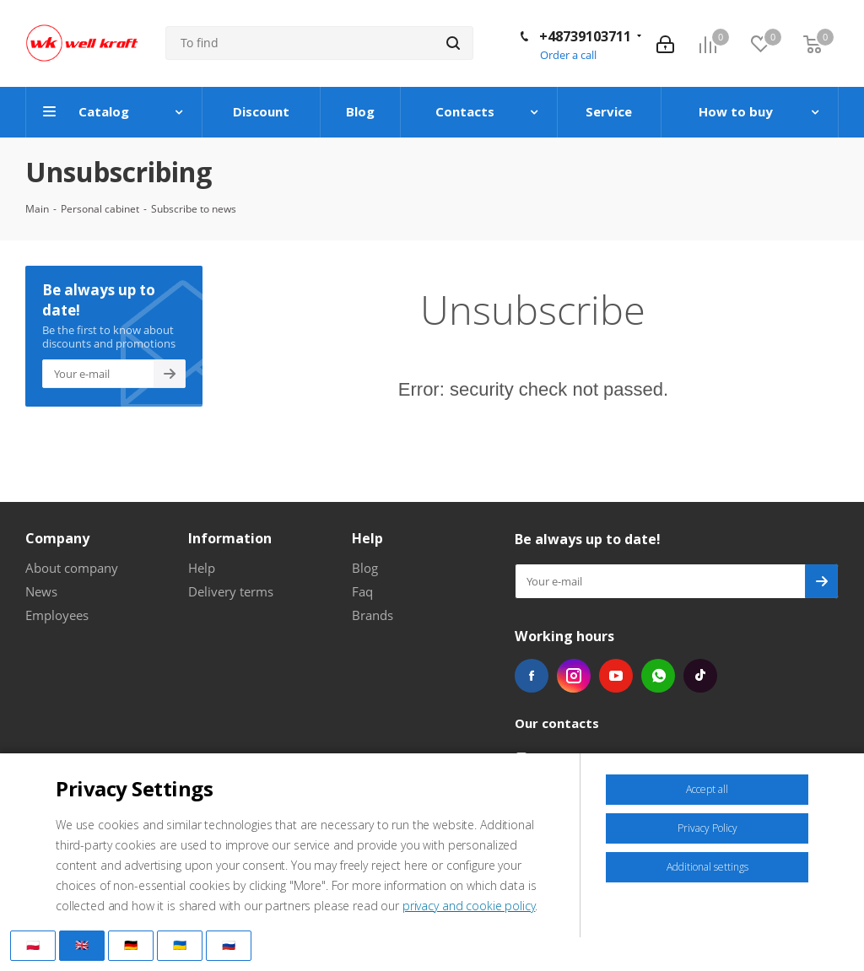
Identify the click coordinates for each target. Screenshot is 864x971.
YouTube (616, 676)
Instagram (574, 676)
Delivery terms (230, 591)
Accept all (707, 789)
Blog (365, 567)
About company (71, 567)
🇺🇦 (179, 944)
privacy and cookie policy (469, 906)
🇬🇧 (82, 944)
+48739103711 (585, 36)
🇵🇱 (33, 944)
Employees (57, 615)
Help (201, 567)
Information (230, 538)
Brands (372, 615)
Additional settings (707, 867)
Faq (362, 591)
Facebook (531, 676)
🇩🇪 (131, 944)
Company (57, 538)
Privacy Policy (707, 828)
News (41, 591)
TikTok (700, 676)
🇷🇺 (228, 944)
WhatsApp (658, 676)
